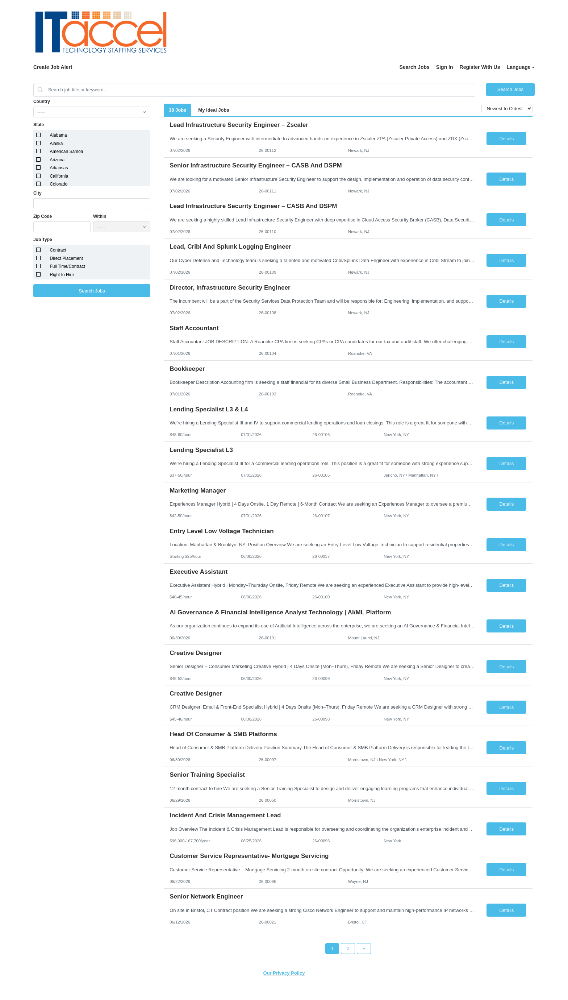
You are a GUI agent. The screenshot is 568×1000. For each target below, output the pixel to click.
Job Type (42, 239)
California (59, 176)
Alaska (56, 143)
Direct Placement (66, 258)
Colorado (58, 184)
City (37, 193)
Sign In (444, 67)
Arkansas (59, 167)
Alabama (58, 135)
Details (506, 138)
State (38, 124)
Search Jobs (415, 67)
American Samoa (66, 151)
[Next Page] (364, 948)
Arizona (57, 159)
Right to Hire (62, 274)
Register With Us (480, 67)
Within (99, 216)
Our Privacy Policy (284, 973)
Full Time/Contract (67, 266)
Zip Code (42, 216)
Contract (58, 250)
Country (41, 101)
